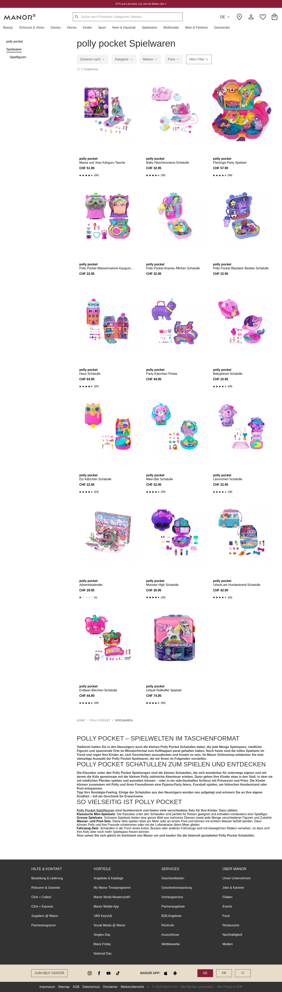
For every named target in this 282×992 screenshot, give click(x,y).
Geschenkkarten (172, 878)
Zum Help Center (49, 973)
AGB (76, 986)
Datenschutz (91, 986)
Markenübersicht (132, 986)
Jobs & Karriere (233, 887)
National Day (103, 953)
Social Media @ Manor (109, 925)
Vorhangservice (172, 897)
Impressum (47, 986)
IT (242, 973)
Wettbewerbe (170, 944)
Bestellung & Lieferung (47, 878)
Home (81, 720)
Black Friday (102, 944)
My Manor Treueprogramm (112, 887)
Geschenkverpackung (176, 887)
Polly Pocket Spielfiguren (95, 810)
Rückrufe (167, 925)
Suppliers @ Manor (44, 916)
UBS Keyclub (103, 916)
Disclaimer (110, 986)
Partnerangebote (173, 906)
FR (224, 973)
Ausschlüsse (170, 934)
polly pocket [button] (100, 720)
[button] (9, 28)
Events (227, 906)
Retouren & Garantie (45, 887)
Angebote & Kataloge (108, 878)
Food (226, 916)
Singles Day (102, 934)
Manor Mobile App (106, 906)
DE (225, 17)
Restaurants (230, 925)
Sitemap (64, 986)
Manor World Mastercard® (112, 897)
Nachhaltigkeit (232, 934)
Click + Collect (41, 897)
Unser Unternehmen (236, 878)
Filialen (227, 897)
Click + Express (42, 906)
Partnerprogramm (43, 925)
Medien (227, 944)
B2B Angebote (171, 916)
